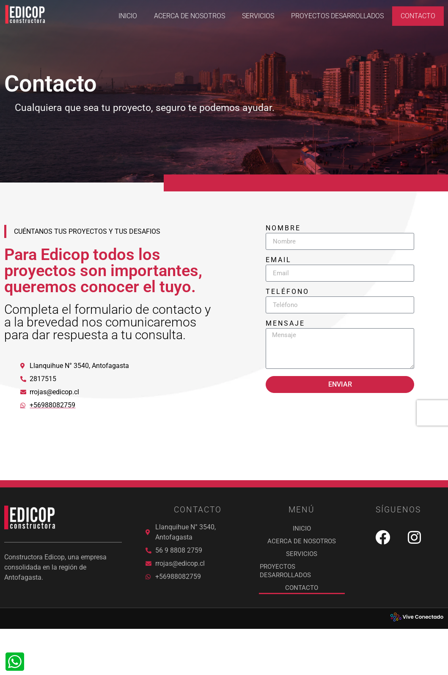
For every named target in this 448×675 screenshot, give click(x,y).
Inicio (127, 16)
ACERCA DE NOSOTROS (189, 16)
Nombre (283, 241)
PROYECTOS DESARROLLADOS (337, 16)
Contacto (418, 16)
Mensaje (285, 336)
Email (278, 273)
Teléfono (287, 305)
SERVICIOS (258, 16)
